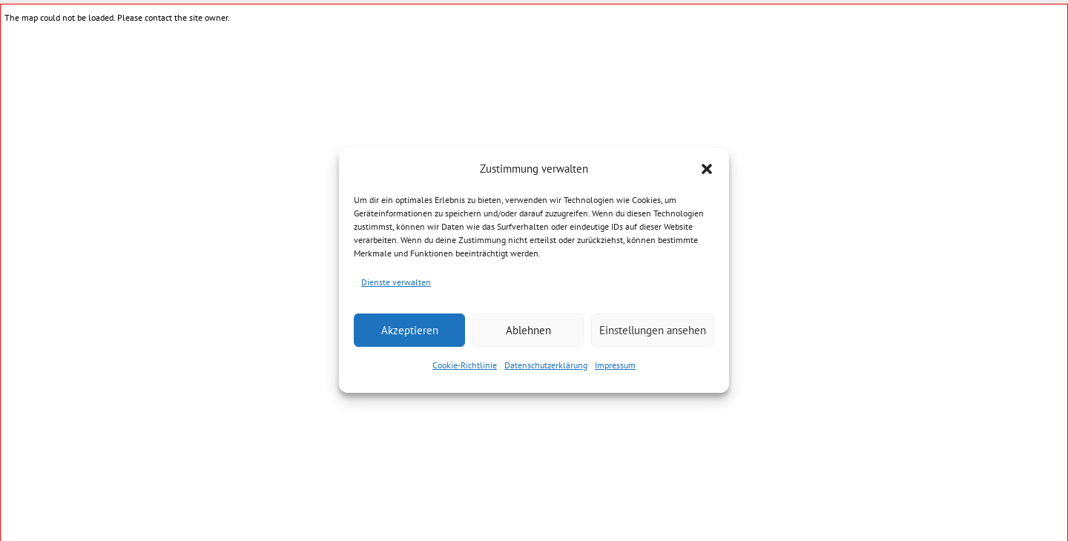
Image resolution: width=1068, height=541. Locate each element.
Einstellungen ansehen (652, 330)
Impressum (615, 365)
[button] (706, 169)
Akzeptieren (409, 330)
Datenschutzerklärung (545, 365)
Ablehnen (528, 330)
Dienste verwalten (396, 282)
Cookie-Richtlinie (464, 365)
